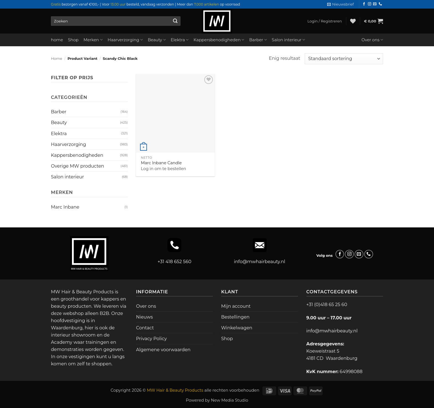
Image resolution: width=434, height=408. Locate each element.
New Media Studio (229, 400)
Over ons (372, 39)
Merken (93, 39)
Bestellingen (235, 317)
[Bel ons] (380, 4)
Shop (73, 39)
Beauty (157, 39)
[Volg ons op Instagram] (369, 4)
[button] (340, 4)
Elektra (180, 39)
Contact (145, 327)
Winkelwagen (236, 327)
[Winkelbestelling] (344, 58)
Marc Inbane (65, 207)
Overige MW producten (77, 166)
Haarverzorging (125, 39)
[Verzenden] (175, 21)
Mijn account (235, 306)
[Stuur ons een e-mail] (374, 4)
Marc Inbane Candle (161, 162)
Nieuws (144, 317)
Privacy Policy (151, 338)
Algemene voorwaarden (163, 349)
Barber (258, 39)
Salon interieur (288, 39)
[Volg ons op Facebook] (364, 4)
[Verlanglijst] (353, 21)
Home (56, 58)
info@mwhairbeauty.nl (259, 261)
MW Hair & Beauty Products (175, 390)
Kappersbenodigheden (218, 39)
